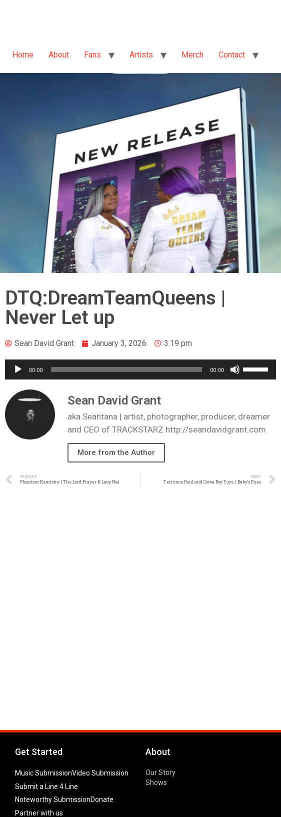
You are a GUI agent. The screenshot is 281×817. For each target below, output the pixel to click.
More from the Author (116, 452)
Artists (141, 55)
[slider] (126, 369)
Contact (231, 55)
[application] (140, 370)
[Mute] (235, 369)
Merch (193, 55)
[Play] (18, 369)
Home (23, 55)
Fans (92, 55)
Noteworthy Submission (52, 800)
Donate (102, 800)
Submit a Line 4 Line (46, 786)
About (58, 55)
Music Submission (43, 773)
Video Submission (100, 773)
